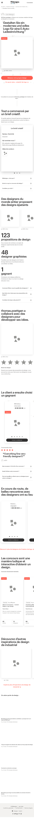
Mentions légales (28, 808)
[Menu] (2, 2)
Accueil (3, 6)
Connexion (30, 2)
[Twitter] (15, 814)
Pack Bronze (29, 608)
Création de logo (10, 6)
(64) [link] (21, 508)
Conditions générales (8, 808)
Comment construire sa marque (9, 768)
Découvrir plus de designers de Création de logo (17, 549)
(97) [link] (24, 408)
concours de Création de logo (23, 6)
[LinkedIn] (17, 814)
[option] (11, 436)
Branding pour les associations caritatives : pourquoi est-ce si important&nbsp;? (16, 719)
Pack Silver (5, 608)
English (20, 811)
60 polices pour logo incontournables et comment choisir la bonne (15, 793)
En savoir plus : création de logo (17, 82)
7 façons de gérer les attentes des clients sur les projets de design (17, 744)
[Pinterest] (19, 814)
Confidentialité (18, 808)
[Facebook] (13, 814)
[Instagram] (21, 814)
